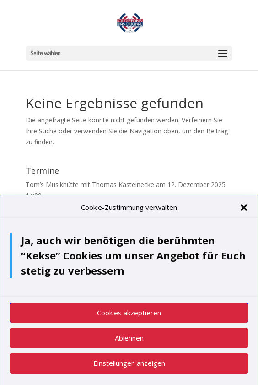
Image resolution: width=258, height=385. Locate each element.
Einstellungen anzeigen (129, 365)
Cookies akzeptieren (129, 314)
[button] (243, 209)
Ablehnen (129, 340)
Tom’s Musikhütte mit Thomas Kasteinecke (90, 184)
